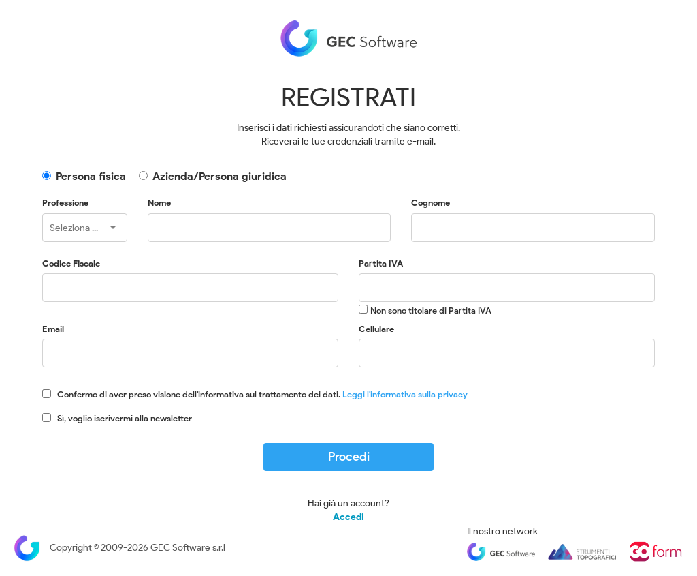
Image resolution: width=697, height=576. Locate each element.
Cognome (430, 203)
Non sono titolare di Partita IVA (430, 310)
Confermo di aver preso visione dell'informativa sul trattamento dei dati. (262, 394)
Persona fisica (91, 176)
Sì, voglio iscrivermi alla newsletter (124, 418)
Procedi (349, 456)
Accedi (348, 517)
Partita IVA (381, 263)
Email (53, 329)
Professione (65, 203)
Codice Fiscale (71, 263)
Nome (159, 203)
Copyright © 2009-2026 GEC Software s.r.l (119, 548)
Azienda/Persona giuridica (219, 176)
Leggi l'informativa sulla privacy (405, 394)
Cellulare (376, 329)
